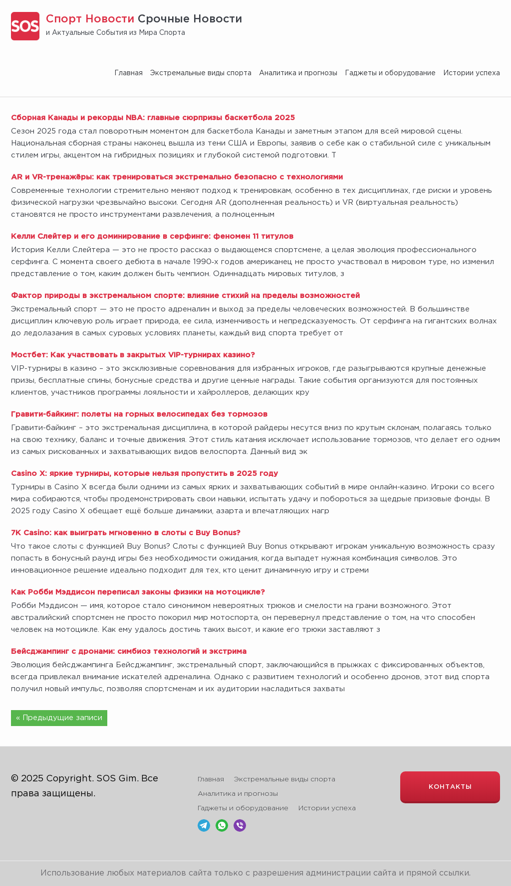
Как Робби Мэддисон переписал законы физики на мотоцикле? (137, 592)
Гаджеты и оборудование (390, 73)
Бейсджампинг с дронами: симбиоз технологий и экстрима (129, 651)
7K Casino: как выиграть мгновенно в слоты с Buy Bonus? (125, 533)
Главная (128, 73)
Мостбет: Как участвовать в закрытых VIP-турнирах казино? (133, 355)
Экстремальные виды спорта (201, 73)
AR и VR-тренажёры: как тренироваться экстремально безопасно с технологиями (177, 177)
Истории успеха (471, 73)
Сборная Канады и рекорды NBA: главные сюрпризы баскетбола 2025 (153, 118)
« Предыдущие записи (59, 718)
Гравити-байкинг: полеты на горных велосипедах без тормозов (139, 414)
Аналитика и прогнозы (298, 73)
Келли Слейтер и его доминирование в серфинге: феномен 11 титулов (152, 236)
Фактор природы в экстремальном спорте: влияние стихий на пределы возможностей (185, 296)
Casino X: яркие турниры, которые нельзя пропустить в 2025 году (144, 473)
